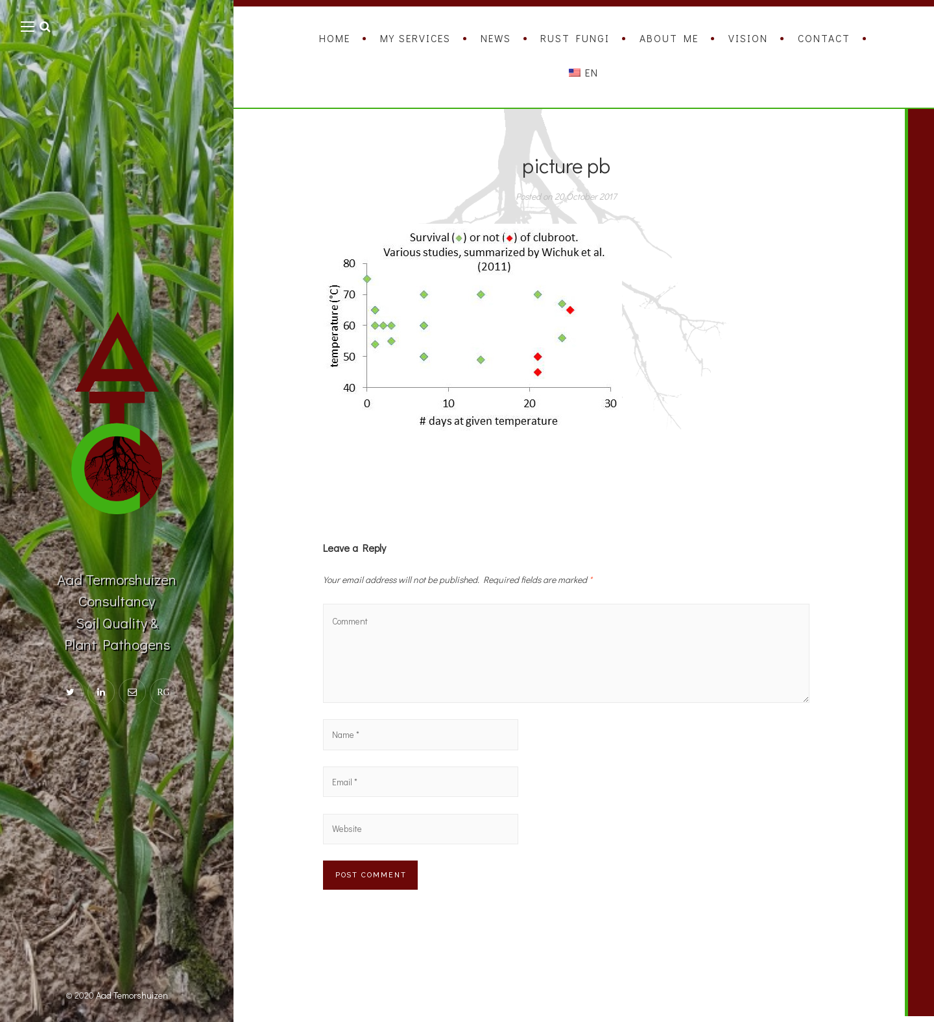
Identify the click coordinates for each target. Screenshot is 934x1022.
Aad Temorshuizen (132, 995)
